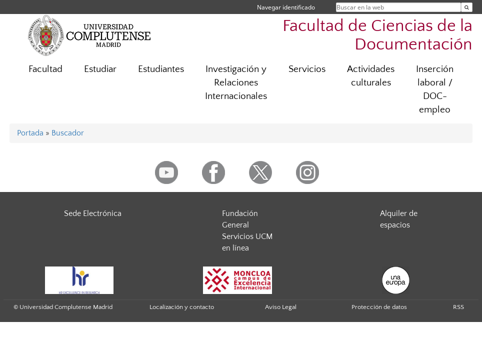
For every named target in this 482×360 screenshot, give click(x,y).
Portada (30, 133)
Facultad (45, 69)
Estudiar (100, 69)
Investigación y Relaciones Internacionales (236, 83)
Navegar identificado (286, 7)
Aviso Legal (280, 307)
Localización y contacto (182, 307)
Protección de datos (379, 307)
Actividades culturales (370, 76)
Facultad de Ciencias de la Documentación (377, 35)
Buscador (68, 133)
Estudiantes (161, 69)
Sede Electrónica (93, 213)
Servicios (307, 69)
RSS (458, 307)
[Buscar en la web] (466, 7)
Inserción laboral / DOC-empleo (435, 89)
